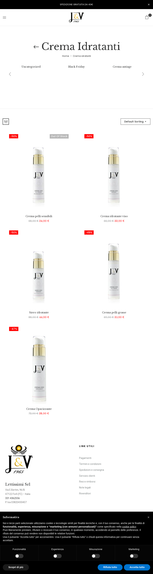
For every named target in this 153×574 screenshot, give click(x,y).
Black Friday (76, 66)
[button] (147, 17)
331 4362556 (12, 498)
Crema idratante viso (114, 216)
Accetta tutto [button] (137, 567)
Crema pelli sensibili (39, 216)
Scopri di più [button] (15, 567)
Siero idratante (39, 312)
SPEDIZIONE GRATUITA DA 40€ (76, 4)
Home (65, 56)
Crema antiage (122, 66)
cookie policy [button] (129, 526)
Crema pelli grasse (114, 312)
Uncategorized (31, 66)
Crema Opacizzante (39, 409)
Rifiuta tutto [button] (110, 567)
